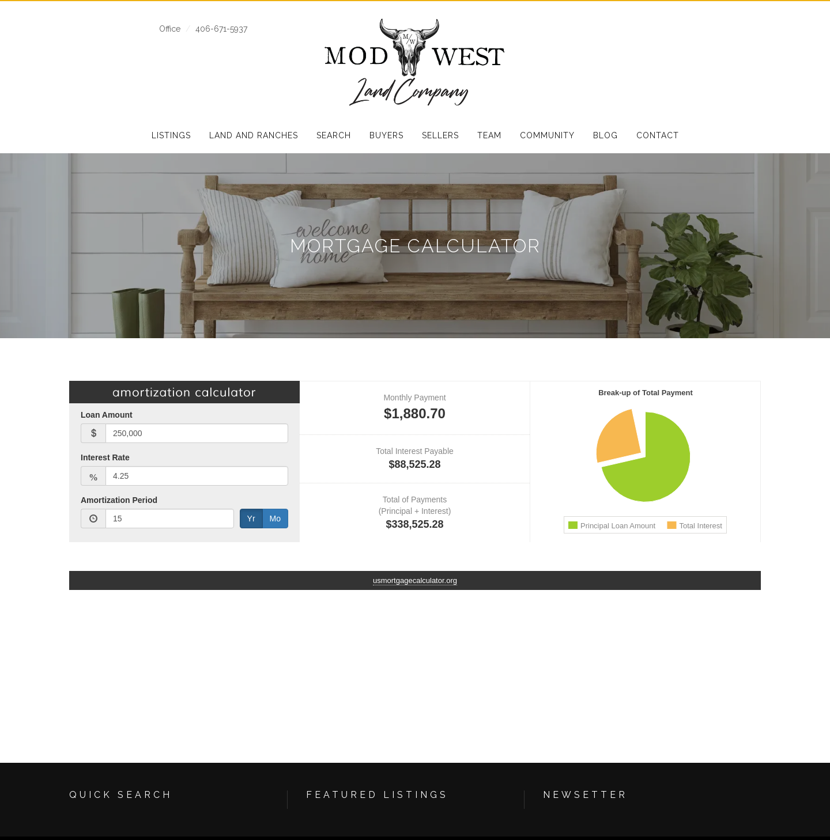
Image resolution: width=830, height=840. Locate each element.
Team (489, 135)
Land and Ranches (253, 135)
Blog (605, 135)
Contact (657, 135)
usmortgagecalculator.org (415, 580)
